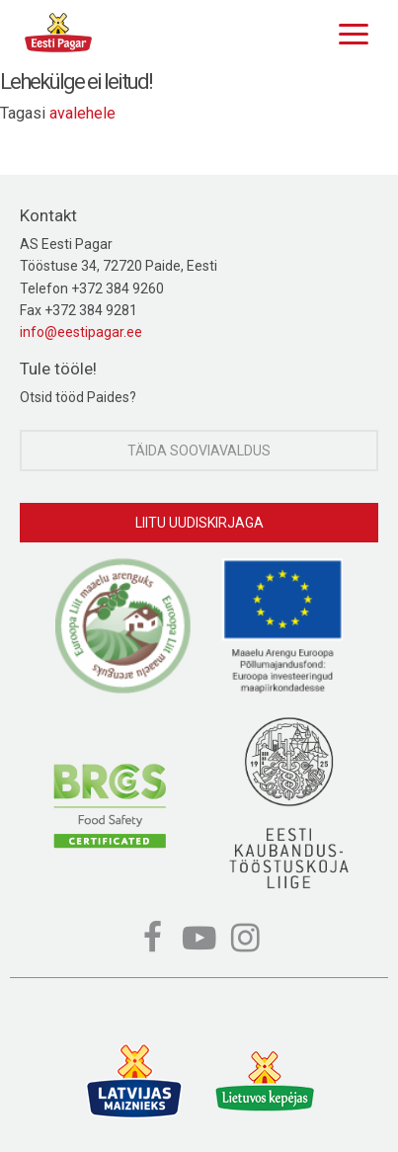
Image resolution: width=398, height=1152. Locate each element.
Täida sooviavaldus (199, 450)
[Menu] (348, 32)
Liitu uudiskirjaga (199, 523)
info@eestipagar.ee (81, 332)
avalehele (82, 113)
